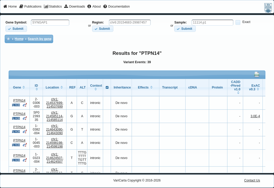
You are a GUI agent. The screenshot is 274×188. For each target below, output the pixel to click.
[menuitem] (10, 6)
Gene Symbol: (16, 22)
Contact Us (252, 180)
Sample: (180, 22)
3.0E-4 (255, 116)
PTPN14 (19, 100)
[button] (16, 29)
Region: (98, 22)
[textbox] (50, 22)
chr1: (54, 102)
